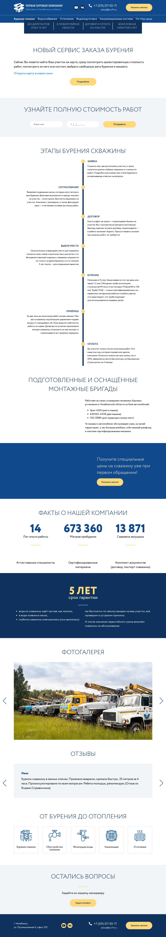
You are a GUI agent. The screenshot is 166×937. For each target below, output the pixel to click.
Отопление (67, 19)
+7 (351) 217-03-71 (105, 6)
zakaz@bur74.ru (109, 9)
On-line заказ (144, 19)
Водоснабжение (47, 19)
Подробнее (83, 81)
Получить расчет (110, 482)
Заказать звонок (139, 7)
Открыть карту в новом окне (33, 73)
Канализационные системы (116, 19)
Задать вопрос (83, 903)
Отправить (119, 124)
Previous (4, 701)
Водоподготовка (86, 19)
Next (161, 701)
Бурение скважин (24, 19)
